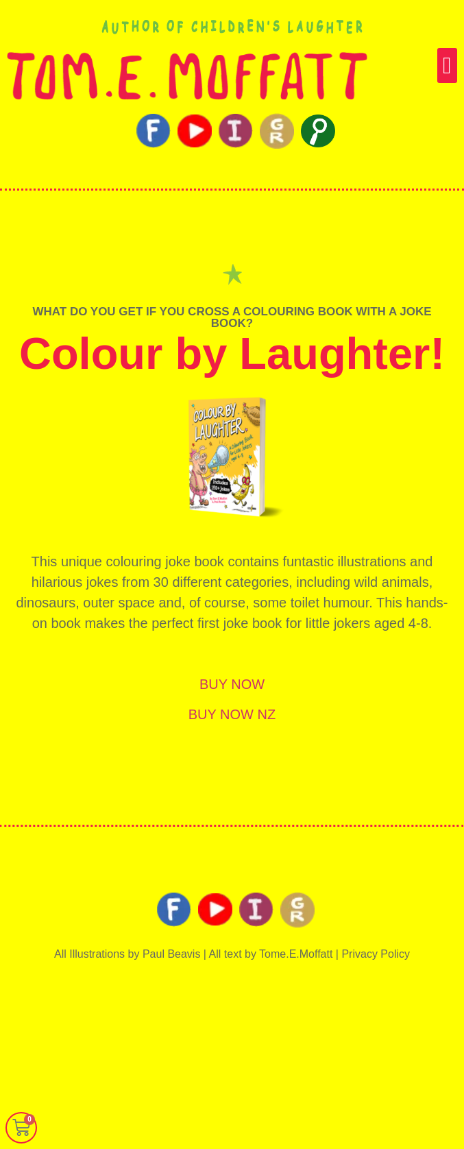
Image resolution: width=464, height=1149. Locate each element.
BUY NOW (232, 684)
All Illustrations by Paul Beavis (127, 954)
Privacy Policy (375, 954)
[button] (447, 65)
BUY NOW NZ (232, 714)
